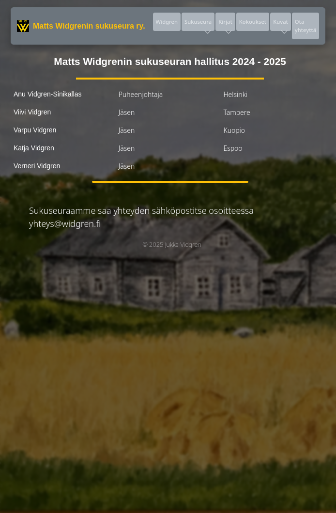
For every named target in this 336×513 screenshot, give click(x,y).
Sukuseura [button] (198, 24)
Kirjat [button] (225, 24)
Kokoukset (252, 21)
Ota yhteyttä (305, 25)
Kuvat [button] (280, 24)
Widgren (167, 21)
